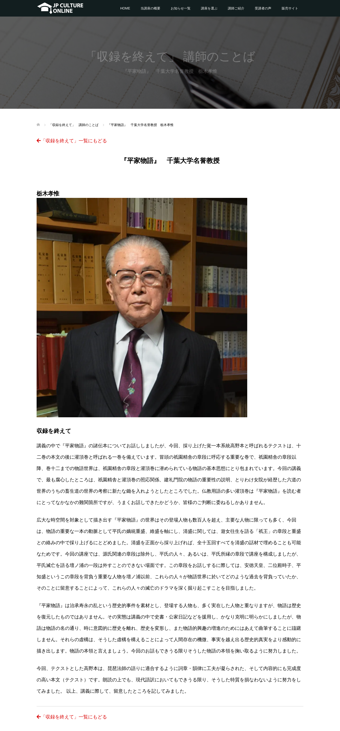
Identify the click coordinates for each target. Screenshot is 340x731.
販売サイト (290, 8)
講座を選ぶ (209, 8)
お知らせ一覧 (181, 8)
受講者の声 (263, 8)
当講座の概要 (150, 8)
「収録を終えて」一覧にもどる (72, 140)
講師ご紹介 (236, 8)
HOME (125, 8)
